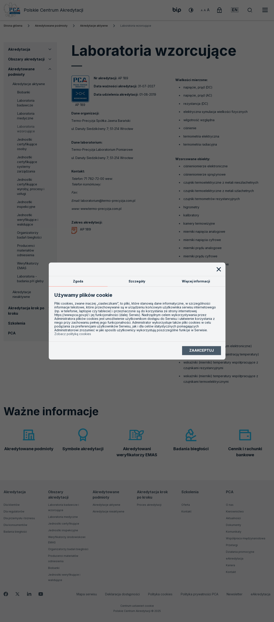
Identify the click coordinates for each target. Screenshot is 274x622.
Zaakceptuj (201, 350)
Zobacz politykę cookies (72, 334)
